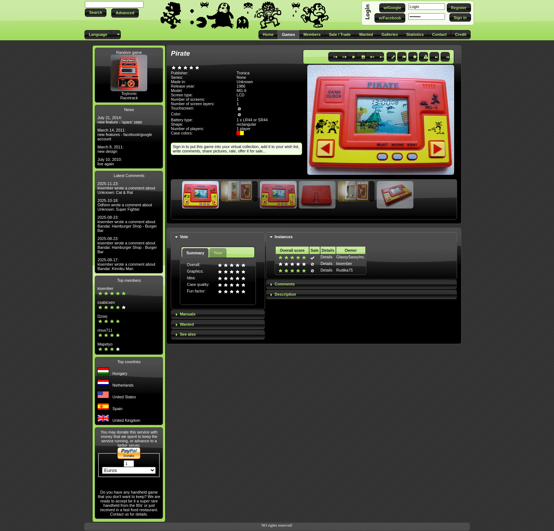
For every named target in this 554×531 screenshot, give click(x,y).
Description (285, 294)
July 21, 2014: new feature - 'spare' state (119, 119)
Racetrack (129, 98)
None (241, 77)
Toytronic (129, 93)
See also (188, 334)
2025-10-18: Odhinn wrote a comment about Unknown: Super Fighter (124, 204)
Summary (195, 253)
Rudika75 (344, 270)
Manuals (188, 314)
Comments (285, 284)
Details (327, 257)
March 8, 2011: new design (110, 149)
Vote (184, 237)
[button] (95, 12)
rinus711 (104, 330)
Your (218, 253)
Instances (284, 237)
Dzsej (102, 316)
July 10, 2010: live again (109, 161)
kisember (105, 288)
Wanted (187, 324)
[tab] (218, 237)
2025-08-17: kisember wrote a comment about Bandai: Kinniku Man (126, 264)
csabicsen (106, 302)
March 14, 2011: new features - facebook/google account (124, 134)
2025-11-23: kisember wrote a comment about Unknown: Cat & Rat (126, 188)
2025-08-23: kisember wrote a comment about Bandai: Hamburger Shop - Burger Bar (127, 224)
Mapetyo (104, 344)
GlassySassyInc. (350, 257)
